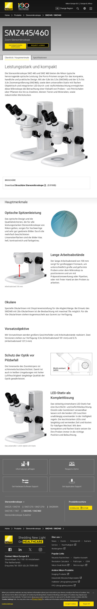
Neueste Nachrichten (60, 557)
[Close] (93, 594)
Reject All (86, 605)
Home (7, 15)
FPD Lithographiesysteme (62, 585)
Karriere (87, 541)
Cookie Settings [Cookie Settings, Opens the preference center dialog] (7, 605)
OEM (88, 561)
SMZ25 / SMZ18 (12, 506)
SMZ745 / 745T (12, 510)
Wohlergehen (57, 548)
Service (55, 545)
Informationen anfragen (15, 46)
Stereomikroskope (33, 15)
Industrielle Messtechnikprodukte (65, 578)
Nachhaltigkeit (67, 545)
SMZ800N (53, 506)
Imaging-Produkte (59, 574)
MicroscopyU (78, 565)
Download (79, 508)
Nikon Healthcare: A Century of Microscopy (23, 6)
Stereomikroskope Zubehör (18, 515)
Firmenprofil (75, 541)
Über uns (56, 537)
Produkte (17, 15)
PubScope (77, 561)
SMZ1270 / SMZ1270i (34, 506)
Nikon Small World (59, 565)
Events (63, 541)
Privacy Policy (37, 600)
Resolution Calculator (60, 561)
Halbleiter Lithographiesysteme (64, 581)
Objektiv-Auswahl (80, 557)
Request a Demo (38, 45)
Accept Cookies (70, 605)
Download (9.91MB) (30, 185)
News (54, 541)
